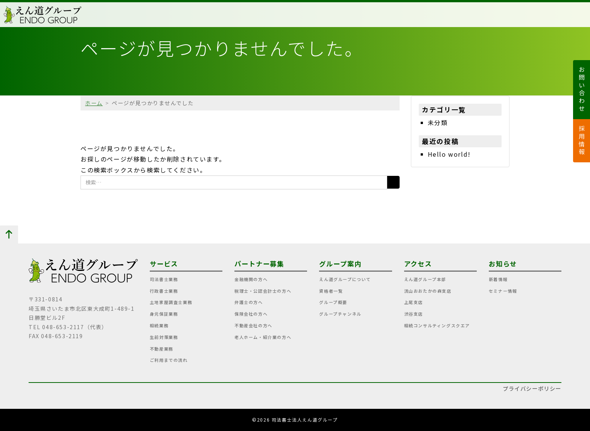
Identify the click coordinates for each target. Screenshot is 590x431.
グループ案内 (340, 263)
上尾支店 (413, 302)
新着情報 (498, 279)
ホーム (94, 103)
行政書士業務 (164, 291)
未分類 (438, 122)
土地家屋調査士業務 (171, 302)
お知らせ (503, 263)
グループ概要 (333, 302)
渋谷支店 (413, 314)
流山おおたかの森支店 (428, 291)
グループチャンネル (340, 314)
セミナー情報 (503, 291)
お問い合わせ (581, 89)
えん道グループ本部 (425, 279)
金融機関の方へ (251, 279)
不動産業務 (161, 349)
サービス (164, 263)
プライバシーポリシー (532, 388)
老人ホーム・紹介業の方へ (262, 337)
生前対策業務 (164, 337)
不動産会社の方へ (253, 325)
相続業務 (159, 325)
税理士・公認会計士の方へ (262, 291)
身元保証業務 (164, 314)
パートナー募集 (259, 263)
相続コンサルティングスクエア (437, 325)
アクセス (418, 263)
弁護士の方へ (248, 302)
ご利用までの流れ (169, 360)
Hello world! (449, 154)
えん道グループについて (345, 279)
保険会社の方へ (251, 314)
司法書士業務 (164, 279)
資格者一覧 (331, 291)
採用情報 (581, 140)
